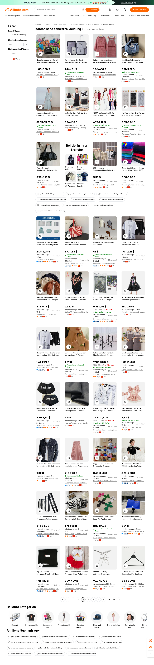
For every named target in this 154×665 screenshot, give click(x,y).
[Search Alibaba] (58, 9)
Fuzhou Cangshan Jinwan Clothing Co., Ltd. (48, 132)
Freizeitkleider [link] (108, 24)
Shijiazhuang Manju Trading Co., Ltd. (77, 127)
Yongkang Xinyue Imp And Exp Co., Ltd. (105, 374)
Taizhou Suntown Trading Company (133, 427)
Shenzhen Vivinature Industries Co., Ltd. (105, 586)
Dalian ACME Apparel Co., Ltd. (76, 312)
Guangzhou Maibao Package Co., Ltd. (133, 531)
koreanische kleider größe (84, 637)
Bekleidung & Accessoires (55, 24)
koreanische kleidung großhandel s (49, 654)
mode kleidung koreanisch (48, 205)
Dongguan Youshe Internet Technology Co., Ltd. (133, 134)
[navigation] (19, 312)
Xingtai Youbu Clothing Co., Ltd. (133, 370)
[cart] (118, 10)
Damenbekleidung (77, 24)
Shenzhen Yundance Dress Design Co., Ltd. (133, 312)
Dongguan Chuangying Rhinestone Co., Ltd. (105, 319)
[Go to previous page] (62, 599)
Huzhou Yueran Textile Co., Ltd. (77, 423)
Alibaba (38, 24)
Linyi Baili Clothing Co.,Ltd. (103, 185)
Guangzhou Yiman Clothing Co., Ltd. (77, 483)
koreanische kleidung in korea (79, 648)
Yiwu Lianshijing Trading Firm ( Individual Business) (77, 374)
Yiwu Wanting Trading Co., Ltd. (48, 185)
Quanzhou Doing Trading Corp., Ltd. (105, 430)
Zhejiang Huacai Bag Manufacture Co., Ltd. (48, 259)
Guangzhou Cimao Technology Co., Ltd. (105, 538)
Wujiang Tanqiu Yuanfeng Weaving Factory (48, 589)
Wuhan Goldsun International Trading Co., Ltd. (48, 367)
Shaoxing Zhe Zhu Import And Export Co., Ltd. (133, 259)
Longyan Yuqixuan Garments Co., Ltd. (48, 478)
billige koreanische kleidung (107, 648)
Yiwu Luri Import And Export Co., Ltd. (77, 534)
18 (114, 599)
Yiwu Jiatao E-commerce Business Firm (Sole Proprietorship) (77, 79)
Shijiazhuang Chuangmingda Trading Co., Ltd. (105, 75)
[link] (150, 640)
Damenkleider (93, 24)
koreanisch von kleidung (87, 642)
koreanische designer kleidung (20, 648)
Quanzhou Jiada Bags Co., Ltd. (133, 79)
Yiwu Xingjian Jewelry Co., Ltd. (105, 481)
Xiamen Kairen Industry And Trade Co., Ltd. (48, 534)
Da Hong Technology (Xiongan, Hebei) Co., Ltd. (48, 75)
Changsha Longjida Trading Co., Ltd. (48, 314)
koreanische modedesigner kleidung (112, 194)
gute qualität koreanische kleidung (51, 211)
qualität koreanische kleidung (82, 200)
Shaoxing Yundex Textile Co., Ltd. (133, 185)
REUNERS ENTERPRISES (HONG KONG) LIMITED (105, 263)
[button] (82, 9)
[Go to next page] (119, 599)
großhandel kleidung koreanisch (50, 194)
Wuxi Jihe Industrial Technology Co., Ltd (48, 425)
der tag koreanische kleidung (75, 205)
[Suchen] (92, 10)
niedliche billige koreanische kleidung (23, 642)
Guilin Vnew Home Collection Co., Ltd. (133, 586)
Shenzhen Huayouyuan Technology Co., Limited (77, 589)
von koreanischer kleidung (102, 205)
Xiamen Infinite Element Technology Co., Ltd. (105, 132)
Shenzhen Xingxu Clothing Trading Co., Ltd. (133, 481)
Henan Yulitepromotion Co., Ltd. (77, 263)
